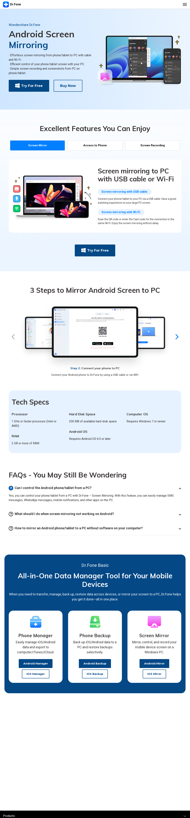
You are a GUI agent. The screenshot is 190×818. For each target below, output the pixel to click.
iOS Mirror (154, 676)
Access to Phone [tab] (95, 146)
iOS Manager (36, 676)
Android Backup (94, 666)
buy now (68, 86)
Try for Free (29, 85)
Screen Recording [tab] (152, 146)
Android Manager (35, 666)
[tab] (37, 146)
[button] (13, 340)
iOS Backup (95, 676)
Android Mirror (154, 666)
